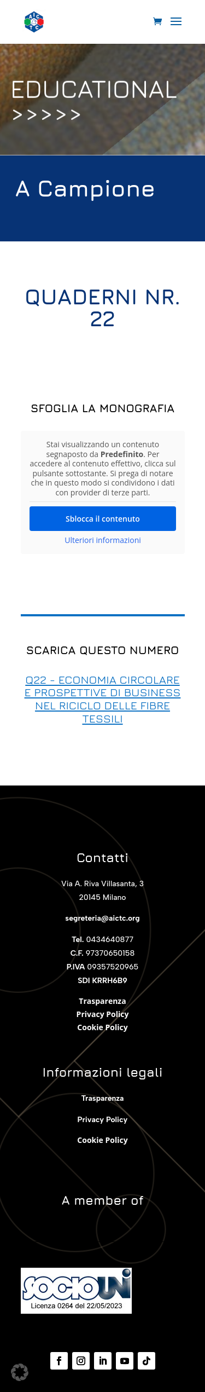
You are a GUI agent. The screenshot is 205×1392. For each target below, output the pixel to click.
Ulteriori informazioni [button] (103, 540)
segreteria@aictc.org (102, 918)
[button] (19, 1372)
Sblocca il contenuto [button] (103, 518)
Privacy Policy (103, 1014)
